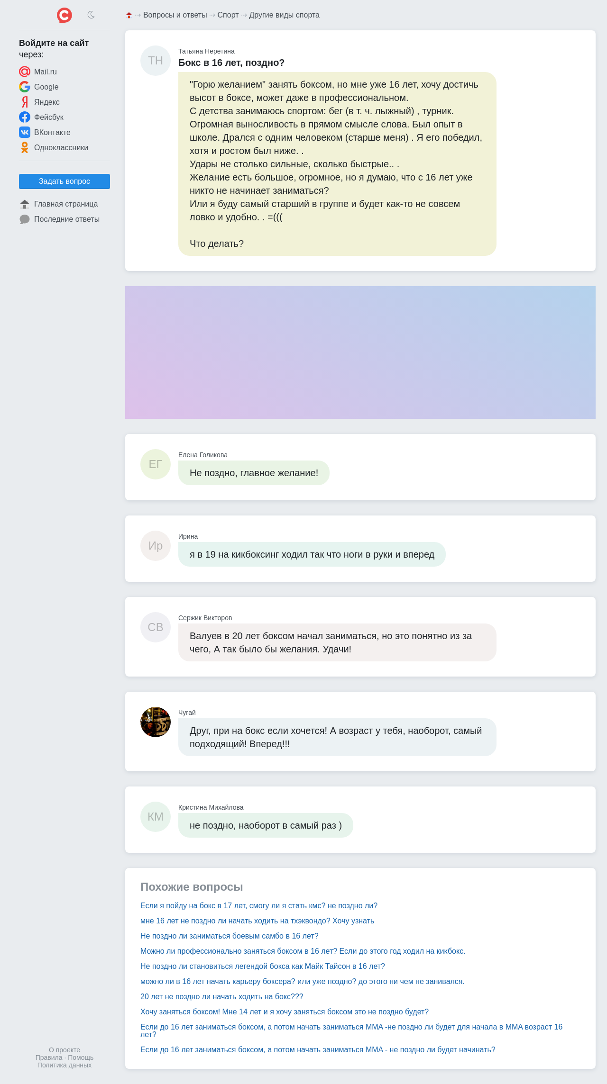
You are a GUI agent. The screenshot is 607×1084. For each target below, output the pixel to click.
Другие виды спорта (284, 15)
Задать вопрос (64, 181)
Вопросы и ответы (175, 15)
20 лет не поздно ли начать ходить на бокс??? (222, 997)
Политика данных (64, 1065)
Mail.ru (38, 71)
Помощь (80, 1057)
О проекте (64, 1050)
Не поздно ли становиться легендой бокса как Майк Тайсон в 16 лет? (262, 966)
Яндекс (39, 102)
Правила (49, 1057)
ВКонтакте (45, 132)
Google (39, 86)
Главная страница (58, 204)
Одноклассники (53, 147)
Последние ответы (59, 219)
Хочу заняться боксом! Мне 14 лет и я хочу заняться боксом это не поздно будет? (284, 1012)
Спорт (228, 15)
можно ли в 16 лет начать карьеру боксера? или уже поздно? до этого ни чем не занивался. (302, 981)
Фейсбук (41, 117)
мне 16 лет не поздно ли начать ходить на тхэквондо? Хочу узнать (257, 921)
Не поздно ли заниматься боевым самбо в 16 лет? (229, 936)
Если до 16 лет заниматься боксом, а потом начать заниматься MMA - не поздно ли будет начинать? (318, 1050)
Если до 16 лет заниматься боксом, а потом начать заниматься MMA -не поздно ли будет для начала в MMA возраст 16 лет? (351, 1031)
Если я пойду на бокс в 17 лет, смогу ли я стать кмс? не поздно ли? (258, 906)
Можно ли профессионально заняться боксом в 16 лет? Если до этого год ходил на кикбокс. (303, 951)
